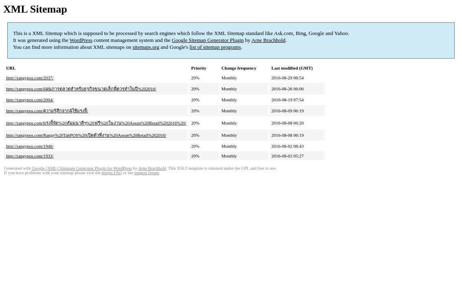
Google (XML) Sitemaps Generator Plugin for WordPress (82, 168)
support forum (146, 173)
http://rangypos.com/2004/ (29, 99)
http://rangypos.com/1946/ (29, 146)
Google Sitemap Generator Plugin (208, 40)
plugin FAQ (111, 173)
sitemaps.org (145, 47)
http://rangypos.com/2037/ (29, 77)
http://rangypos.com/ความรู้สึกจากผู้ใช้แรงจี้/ (47, 110)
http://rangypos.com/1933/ (29, 155)
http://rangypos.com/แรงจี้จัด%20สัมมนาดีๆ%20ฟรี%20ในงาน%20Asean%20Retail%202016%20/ (96, 122)
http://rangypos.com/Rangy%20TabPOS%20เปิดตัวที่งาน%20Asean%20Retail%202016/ (86, 135)
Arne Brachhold (268, 40)
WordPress (81, 40)
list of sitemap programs (215, 47)
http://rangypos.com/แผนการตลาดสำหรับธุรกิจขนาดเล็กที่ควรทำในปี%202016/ (81, 88)
